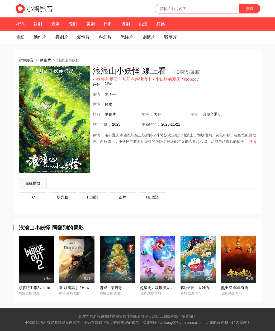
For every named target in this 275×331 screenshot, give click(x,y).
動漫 (143, 24)
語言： (196, 114)
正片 (122, 197)
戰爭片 (170, 37)
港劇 (125, 24)
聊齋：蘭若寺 (111, 288)
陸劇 (73, 24)
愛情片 (83, 37)
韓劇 (38, 24)
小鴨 (20, 24)
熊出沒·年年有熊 (234, 288)
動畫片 (45, 60)
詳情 (252, 141)
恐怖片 (127, 37)
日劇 (108, 24)
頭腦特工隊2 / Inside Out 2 (40, 288)
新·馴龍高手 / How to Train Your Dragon (91, 288)
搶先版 (62, 197)
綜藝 (161, 24)
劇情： (98, 135)
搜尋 (249, 9)
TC (32, 197)
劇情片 (149, 37)
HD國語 (152, 197)
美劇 (90, 24)
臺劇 (55, 24)
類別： (98, 114)
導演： (98, 104)
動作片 (40, 37)
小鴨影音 (26, 60)
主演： (98, 94)
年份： (102, 124)
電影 (20, 37)
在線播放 (32, 183)
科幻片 (105, 37)
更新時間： (151, 124)
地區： (147, 114)
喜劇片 (61, 37)
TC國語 (92, 197)
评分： (98, 84)
